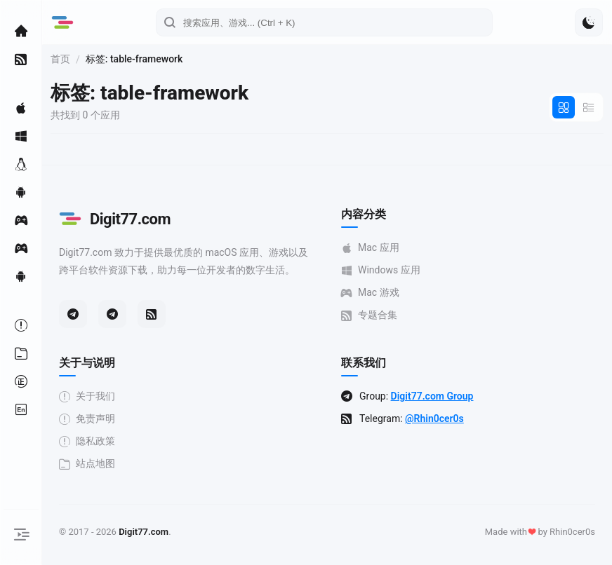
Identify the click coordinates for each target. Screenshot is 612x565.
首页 (60, 58)
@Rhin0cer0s (434, 418)
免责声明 (87, 419)
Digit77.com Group (432, 396)
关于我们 (87, 396)
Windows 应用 (380, 270)
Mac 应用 (370, 248)
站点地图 (87, 464)
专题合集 (369, 315)
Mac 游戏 (370, 293)
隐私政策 (87, 441)
